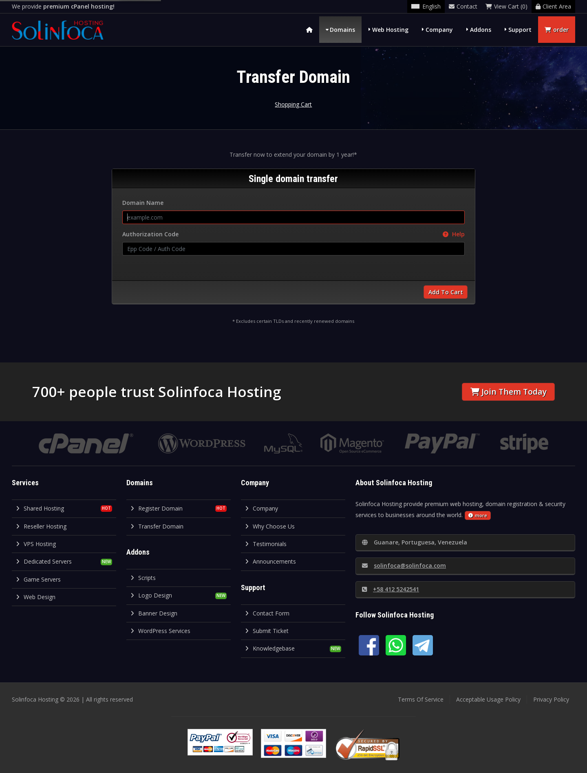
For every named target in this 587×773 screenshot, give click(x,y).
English (426, 6)
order (557, 29)
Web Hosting (390, 29)
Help (454, 234)
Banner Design (153, 613)
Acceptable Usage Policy (488, 699)
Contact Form (267, 613)
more (477, 515)
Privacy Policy (551, 699)
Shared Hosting (40, 508)
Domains (342, 29)
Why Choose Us (270, 526)
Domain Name (142, 203)
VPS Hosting (36, 544)
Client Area (553, 6)
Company (439, 29)
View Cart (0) (506, 6)
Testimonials (266, 544)
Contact (463, 6)
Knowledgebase (270, 648)
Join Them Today (508, 391)
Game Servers (38, 579)
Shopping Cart (293, 104)
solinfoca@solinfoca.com (404, 565)
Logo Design (151, 595)
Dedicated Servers (44, 561)
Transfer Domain (156, 526)
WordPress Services (160, 631)
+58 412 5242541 (390, 589)
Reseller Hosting (41, 526)
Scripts (143, 578)
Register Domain (156, 508)
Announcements (270, 561)
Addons (480, 29)
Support (520, 29)
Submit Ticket (267, 631)
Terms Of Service (421, 699)
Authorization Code (293, 234)
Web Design (35, 597)
